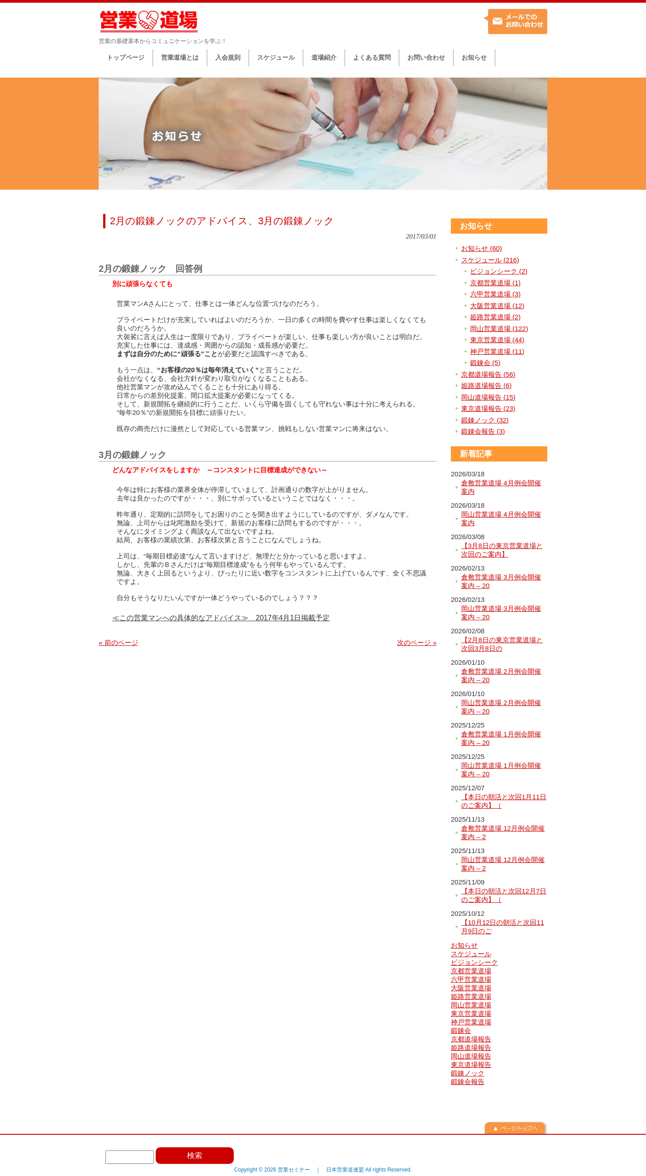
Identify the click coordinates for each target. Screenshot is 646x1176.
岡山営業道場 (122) (499, 328)
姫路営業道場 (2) (495, 317)
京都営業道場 (471, 971)
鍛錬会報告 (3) (483, 431)
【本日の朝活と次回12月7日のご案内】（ (503, 895)
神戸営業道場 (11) (497, 351)
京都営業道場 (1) (495, 283)
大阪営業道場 (471, 988)
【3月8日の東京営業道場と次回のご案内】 (502, 550)
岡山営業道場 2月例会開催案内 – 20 (501, 707)
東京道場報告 (471, 1064)
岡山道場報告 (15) (488, 397)
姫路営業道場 (471, 996)
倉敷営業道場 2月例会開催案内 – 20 (501, 675)
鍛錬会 (461, 1030)
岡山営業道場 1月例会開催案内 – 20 (501, 770)
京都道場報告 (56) (488, 374)
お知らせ (476, 226)
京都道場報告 (471, 1039)
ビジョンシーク (474, 962)
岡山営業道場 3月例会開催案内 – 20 (501, 613)
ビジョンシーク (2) (499, 271)
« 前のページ (118, 642)
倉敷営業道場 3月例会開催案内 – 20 (501, 581)
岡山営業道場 (471, 1005)
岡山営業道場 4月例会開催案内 (501, 518)
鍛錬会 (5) (485, 362)
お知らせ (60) (481, 248)
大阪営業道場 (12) (497, 305)
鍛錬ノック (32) (485, 420)
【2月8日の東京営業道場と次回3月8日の (502, 644)
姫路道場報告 (471, 1047)
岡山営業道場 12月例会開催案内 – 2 (503, 864)
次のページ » (416, 642)
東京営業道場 (471, 1013)
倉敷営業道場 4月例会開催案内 (501, 487)
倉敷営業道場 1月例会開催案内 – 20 (501, 738)
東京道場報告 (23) (488, 408)
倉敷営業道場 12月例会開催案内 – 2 (503, 832)
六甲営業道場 (471, 979)
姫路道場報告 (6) (486, 385)
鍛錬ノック (467, 1073)
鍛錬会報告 (467, 1081)
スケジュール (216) (490, 260)
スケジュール (471, 954)
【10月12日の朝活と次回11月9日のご (502, 927)
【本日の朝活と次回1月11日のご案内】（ (503, 801)
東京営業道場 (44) (497, 340)
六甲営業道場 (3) (495, 294)
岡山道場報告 (471, 1056)
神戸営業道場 (471, 1022)
